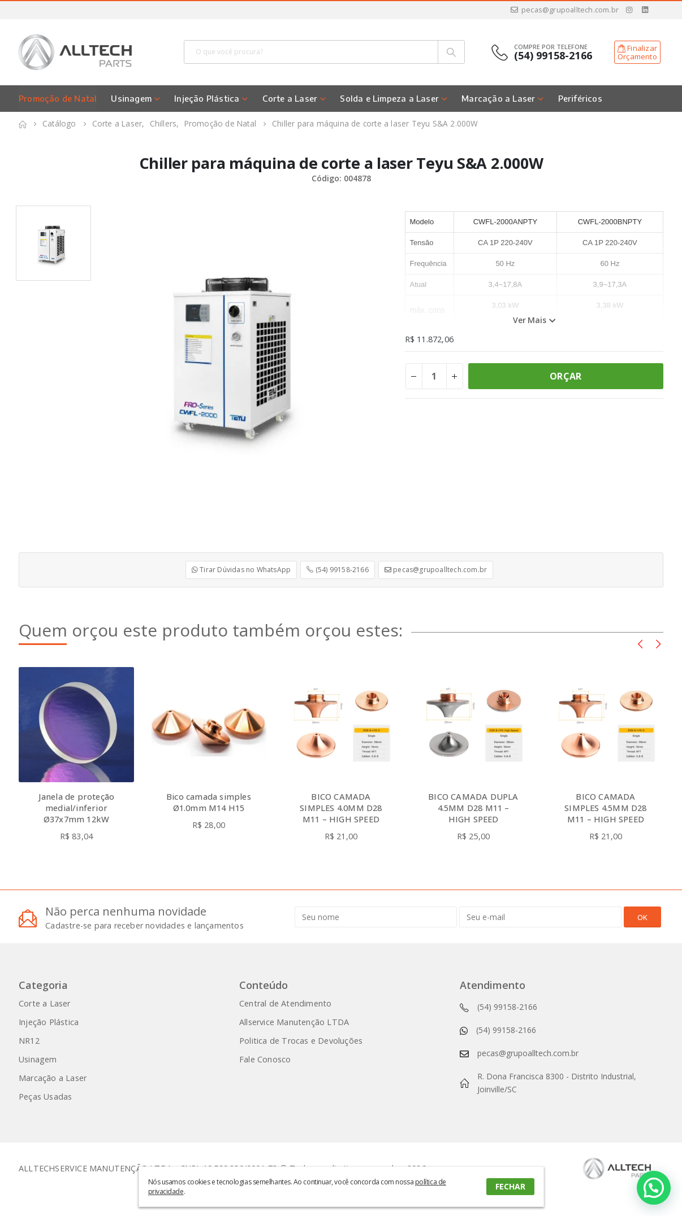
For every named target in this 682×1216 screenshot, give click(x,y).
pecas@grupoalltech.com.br (564, 10)
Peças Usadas (45, 1096)
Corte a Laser (290, 98)
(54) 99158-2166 (337, 569)
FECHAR (510, 1186)
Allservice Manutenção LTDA (294, 1022)
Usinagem (131, 98)
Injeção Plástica (206, 98)
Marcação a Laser (498, 98)
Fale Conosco (265, 1059)
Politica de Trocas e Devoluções (300, 1040)
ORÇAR (565, 376)
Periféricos (580, 98)
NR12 (29, 1040)
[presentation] (640, 643)
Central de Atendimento (285, 1003)
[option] (53, 243)
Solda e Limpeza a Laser (389, 98)
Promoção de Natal (58, 98)
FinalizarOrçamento (637, 52)
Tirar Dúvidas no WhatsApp (241, 569)
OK (642, 917)
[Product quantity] (434, 376)
